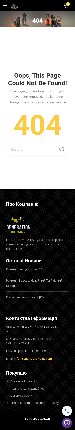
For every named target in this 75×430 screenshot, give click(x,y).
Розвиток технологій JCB (25, 297)
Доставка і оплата (22, 381)
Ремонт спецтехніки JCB (24, 269)
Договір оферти (21, 395)
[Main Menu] (5, 5)
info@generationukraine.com (33, 358)
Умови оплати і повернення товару (34, 403)
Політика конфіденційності (28, 388)
